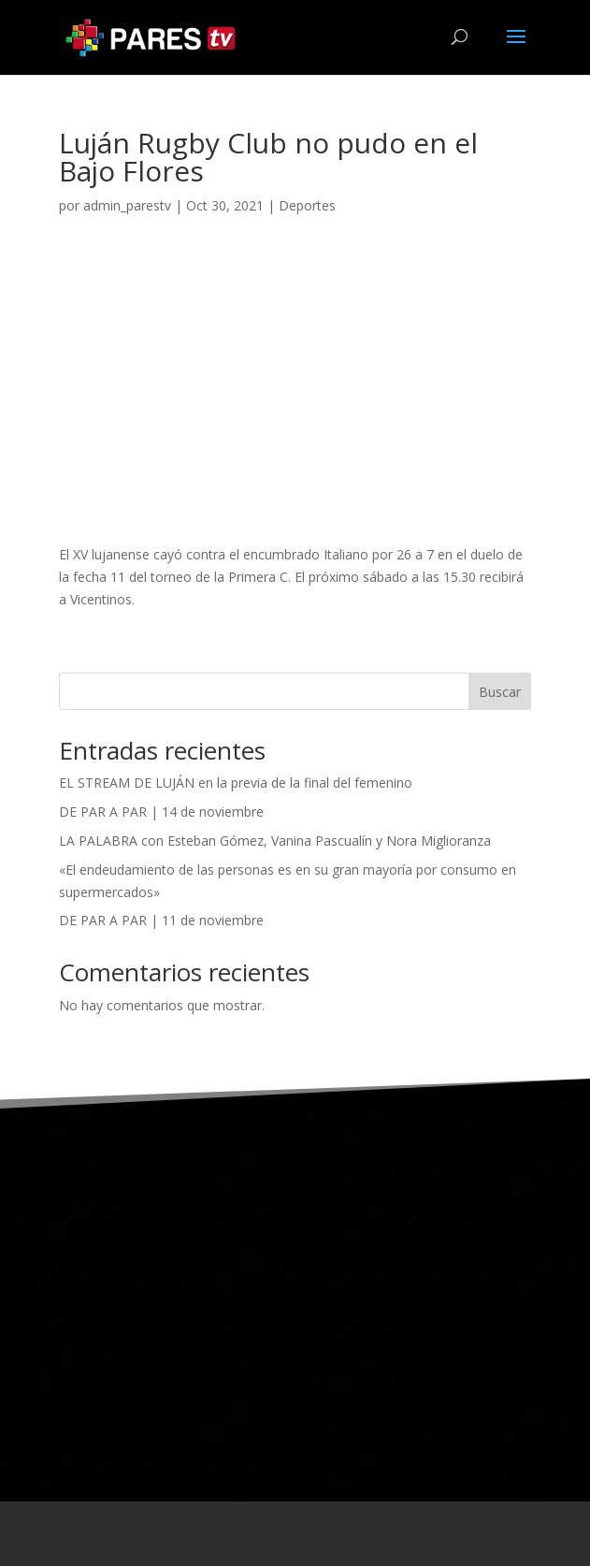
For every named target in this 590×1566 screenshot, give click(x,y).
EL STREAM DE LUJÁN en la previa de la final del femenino (235, 782)
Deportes (307, 205)
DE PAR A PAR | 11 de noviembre (161, 920)
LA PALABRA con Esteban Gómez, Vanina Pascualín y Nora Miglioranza (275, 840)
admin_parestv (127, 205)
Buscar (500, 692)
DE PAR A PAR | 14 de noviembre (161, 811)
